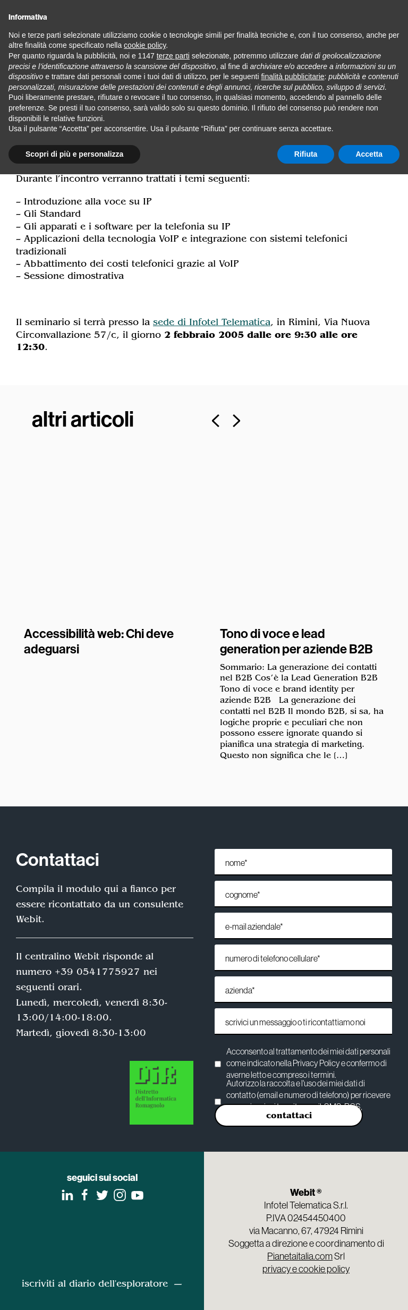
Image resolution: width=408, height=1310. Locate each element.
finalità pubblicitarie (292, 76)
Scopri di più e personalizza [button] (74, 154)
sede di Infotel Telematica (211, 322)
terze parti (173, 56)
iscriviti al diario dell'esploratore (95, 1283)
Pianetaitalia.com (300, 1256)
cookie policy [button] (145, 45)
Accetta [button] (368, 154)
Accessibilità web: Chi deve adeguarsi (99, 641)
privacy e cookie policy (306, 1269)
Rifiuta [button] (306, 154)
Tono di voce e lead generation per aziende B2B (296, 641)
